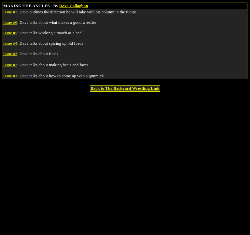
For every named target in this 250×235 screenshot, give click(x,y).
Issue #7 (10, 11)
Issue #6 (10, 22)
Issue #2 (10, 64)
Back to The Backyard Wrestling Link (125, 88)
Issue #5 (10, 32)
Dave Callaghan (73, 5)
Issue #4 (10, 43)
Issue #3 (10, 53)
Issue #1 (10, 75)
